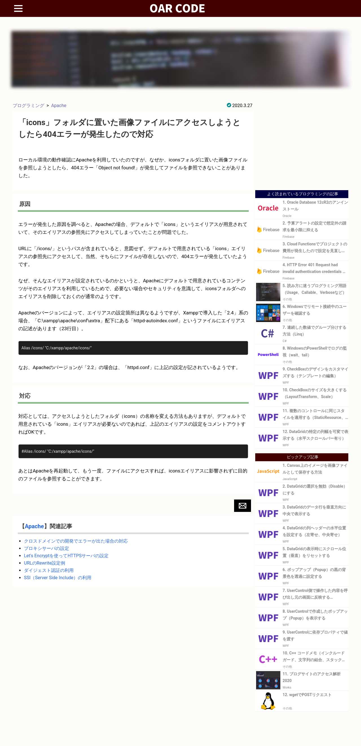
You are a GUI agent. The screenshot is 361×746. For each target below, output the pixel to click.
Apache (58, 105)
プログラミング (28, 105)
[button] (242, 505)
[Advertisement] (301, 147)
